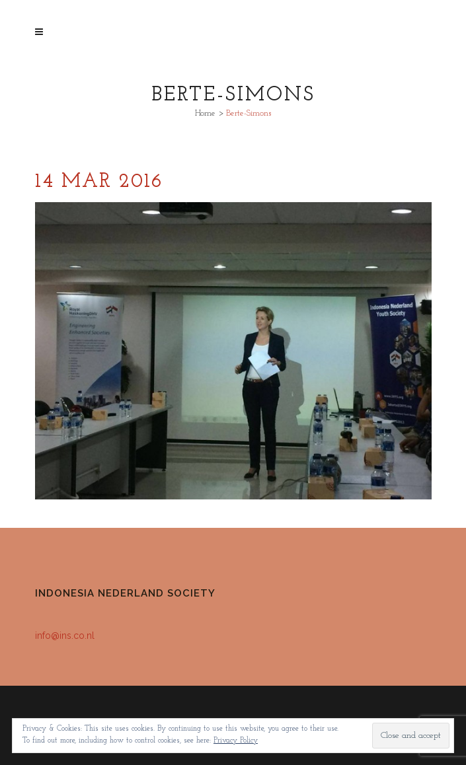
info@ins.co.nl (65, 635)
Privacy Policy (236, 741)
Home (205, 113)
